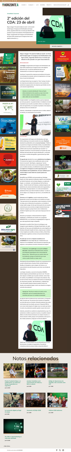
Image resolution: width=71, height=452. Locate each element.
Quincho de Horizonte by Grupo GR (60, 4)
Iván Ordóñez (42, 4)
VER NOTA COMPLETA (57, 46)
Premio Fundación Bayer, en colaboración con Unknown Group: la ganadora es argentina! (13, 383)
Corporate (16, 13)
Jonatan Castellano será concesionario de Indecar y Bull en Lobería (34, 382)
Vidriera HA (49, 4)
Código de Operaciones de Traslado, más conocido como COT (57, 382)
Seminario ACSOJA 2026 (34, 410)
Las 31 (37, 4)
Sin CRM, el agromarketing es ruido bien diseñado (13, 437)
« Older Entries (7, 446)
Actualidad (23, 4)
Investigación (30, 4)
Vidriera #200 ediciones (55, 410)
